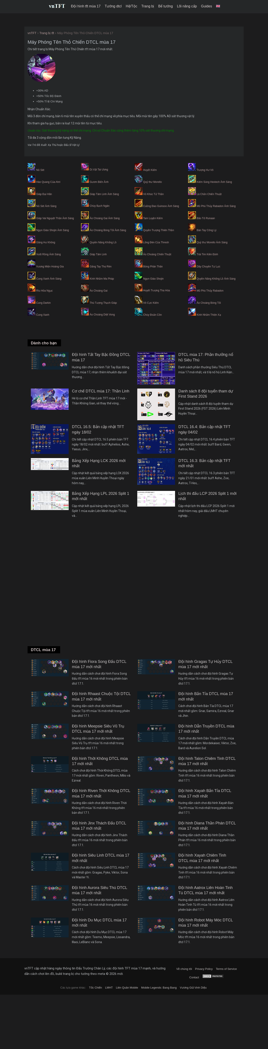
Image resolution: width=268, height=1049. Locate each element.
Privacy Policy (204, 969)
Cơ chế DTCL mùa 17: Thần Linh (100, 391)
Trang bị (147, 6)
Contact (194, 977)
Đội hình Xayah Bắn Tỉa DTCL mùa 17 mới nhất (204, 793)
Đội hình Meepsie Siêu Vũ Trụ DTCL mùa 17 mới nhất (98, 729)
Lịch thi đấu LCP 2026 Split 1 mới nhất (207, 496)
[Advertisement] (134, 588)
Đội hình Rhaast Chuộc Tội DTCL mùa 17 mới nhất (101, 696)
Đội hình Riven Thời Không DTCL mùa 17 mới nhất (101, 793)
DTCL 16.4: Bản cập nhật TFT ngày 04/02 (204, 429)
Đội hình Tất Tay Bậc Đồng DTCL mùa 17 (101, 357)
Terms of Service (226, 969)
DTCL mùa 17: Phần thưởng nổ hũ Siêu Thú (205, 357)
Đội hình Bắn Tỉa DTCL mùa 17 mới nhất (205, 696)
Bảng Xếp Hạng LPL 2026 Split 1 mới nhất (100, 496)
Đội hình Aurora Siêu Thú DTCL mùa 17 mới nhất (99, 890)
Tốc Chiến (95, 987)
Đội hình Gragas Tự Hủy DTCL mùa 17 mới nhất (205, 664)
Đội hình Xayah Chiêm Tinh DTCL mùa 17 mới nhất (202, 858)
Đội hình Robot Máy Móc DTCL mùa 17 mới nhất (205, 922)
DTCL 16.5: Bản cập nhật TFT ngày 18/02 (98, 429)
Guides (206, 6)
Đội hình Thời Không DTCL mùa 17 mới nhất (100, 761)
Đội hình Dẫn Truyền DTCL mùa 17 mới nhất (206, 729)
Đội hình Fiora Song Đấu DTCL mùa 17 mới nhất (99, 664)
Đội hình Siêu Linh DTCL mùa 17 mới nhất (100, 858)
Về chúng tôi (184, 969)
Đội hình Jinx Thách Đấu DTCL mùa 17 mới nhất (99, 826)
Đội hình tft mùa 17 (86, 6)
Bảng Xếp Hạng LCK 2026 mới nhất (99, 463)
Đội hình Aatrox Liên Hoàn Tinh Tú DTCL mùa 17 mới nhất (205, 890)
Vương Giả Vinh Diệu (193, 987)
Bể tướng (165, 6)
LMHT (109, 987)
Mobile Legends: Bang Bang (159, 987)
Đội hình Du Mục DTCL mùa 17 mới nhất (99, 922)
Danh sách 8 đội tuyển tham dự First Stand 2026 (205, 394)
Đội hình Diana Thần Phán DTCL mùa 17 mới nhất (207, 826)
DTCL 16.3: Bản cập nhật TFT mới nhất (204, 463)
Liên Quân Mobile (127, 987)
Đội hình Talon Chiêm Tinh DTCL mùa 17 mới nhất (206, 761)
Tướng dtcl (113, 6)
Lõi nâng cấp (187, 6)
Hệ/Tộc (131, 6)
